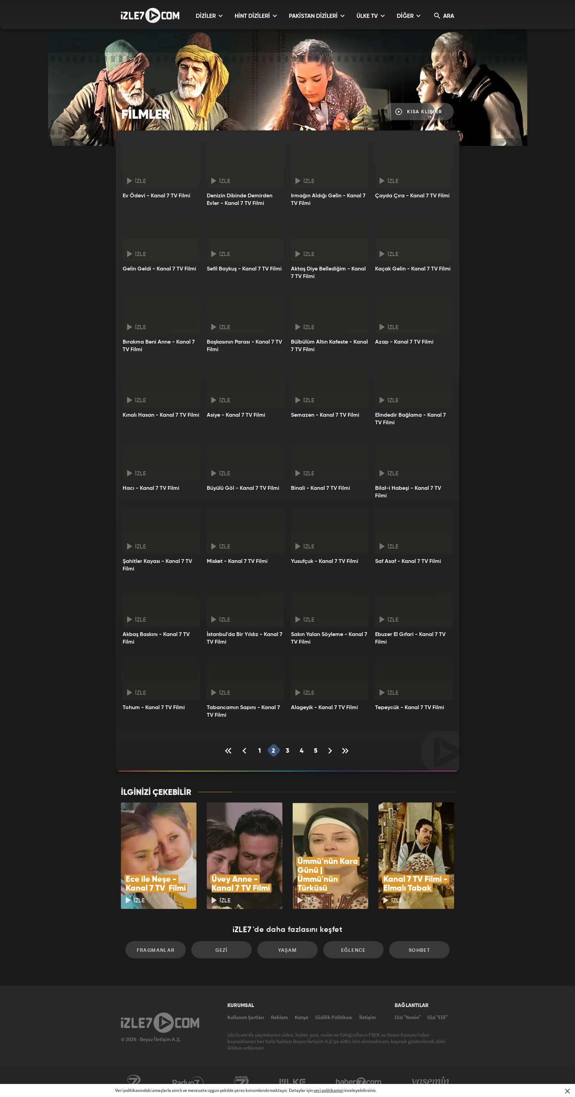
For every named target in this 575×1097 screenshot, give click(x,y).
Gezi (221, 950)
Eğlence (353, 950)
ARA (444, 16)
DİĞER (408, 16)
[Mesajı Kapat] (567, 1091)
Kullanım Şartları (245, 1017)
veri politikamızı (328, 1090)
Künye (301, 1017)
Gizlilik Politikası (333, 1017)
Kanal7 (133, 1082)
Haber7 (359, 1082)
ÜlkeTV (292, 1082)
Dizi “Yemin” (407, 1017)
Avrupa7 (241, 1082)
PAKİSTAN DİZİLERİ (317, 16)
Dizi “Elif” (437, 1017)
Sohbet (419, 950)
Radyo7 (188, 1082)
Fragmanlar (156, 950)
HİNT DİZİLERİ (256, 16)
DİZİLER (209, 16)
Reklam (279, 1017)
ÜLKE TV (371, 16)
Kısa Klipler (418, 112)
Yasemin (431, 1082)
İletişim (367, 1017)
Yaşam (287, 950)
